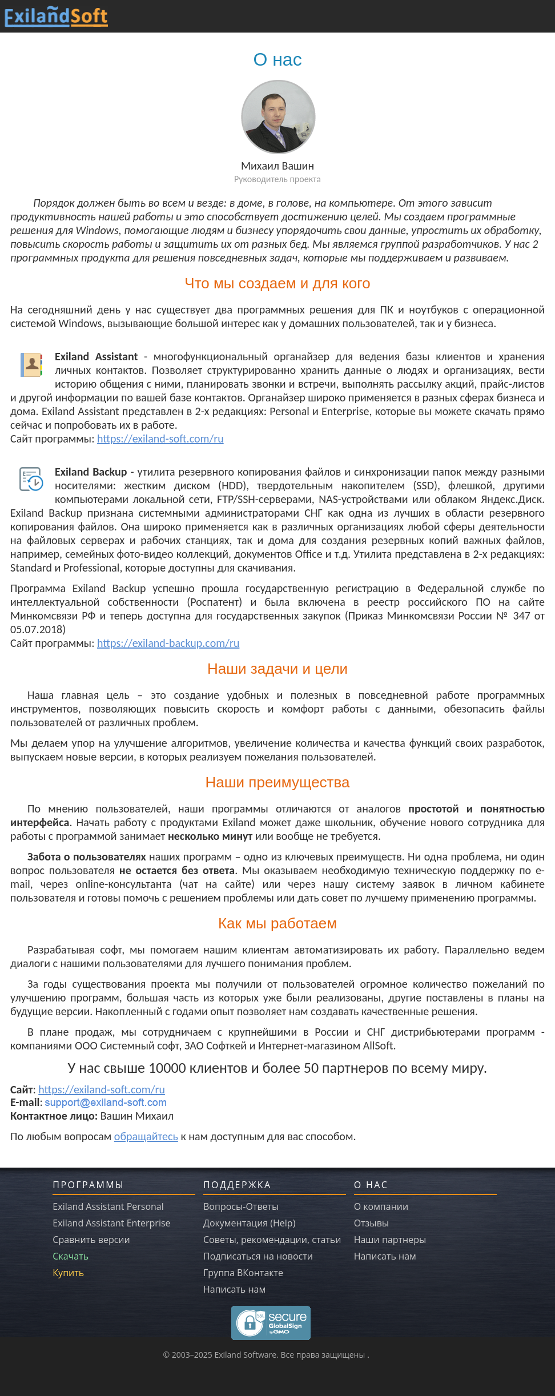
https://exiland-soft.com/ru (160, 438)
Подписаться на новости (258, 1256)
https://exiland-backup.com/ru (168, 643)
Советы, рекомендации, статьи (272, 1239)
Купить (68, 1272)
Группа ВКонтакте (243, 1272)
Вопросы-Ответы (241, 1206)
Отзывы (371, 1223)
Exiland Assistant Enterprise (111, 1223)
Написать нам (234, 1289)
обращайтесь (146, 1136)
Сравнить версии (91, 1239)
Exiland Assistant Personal (108, 1206)
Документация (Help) (249, 1223)
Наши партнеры (390, 1239)
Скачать (71, 1256)
